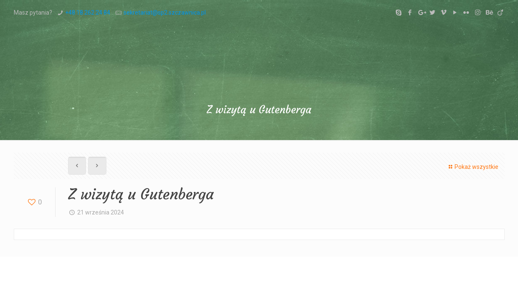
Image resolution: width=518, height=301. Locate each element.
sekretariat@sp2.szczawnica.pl (165, 12)
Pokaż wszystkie (472, 166)
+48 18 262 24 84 (87, 12)
